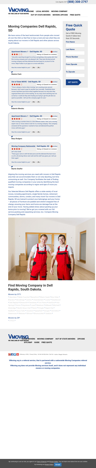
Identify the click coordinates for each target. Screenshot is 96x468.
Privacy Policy (33, 354)
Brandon (11, 300)
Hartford (51, 302)
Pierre (34, 308)
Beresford (35, 297)
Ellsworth (23, 302)
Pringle (41, 308)
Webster (21, 313)
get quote (73, 82)
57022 (11, 320)
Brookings (20, 300)
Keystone (26, 305)
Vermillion (55, 311)
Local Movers (42, 11)
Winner (29, 313)
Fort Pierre (42, 302)
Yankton (48, 313)
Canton (29, 300)
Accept (57, 464)
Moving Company (59, 11)
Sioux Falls (20, 311)
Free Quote (75, 15)
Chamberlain (38, 300)
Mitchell (56, 305)
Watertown (12, 313)
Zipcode (81, 339)
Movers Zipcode (60, 15)
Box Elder (55, 297)
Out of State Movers (41, 15)
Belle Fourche (23, 297)
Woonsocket (39, 313)
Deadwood (56, 300)
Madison (40, 305)
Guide (36, 342)
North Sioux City (23, 308)
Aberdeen (13, 297)
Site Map (28, 342)
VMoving (22, 354)
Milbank (48, 305)
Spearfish (38, 311)
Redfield (11, 311)
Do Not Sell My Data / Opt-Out (45, 354)
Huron (18, 305)
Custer (47, 300)
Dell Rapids (13, 302)
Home (31, 11)
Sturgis (47, 311)
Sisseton (29, 311)
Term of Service (42, 461)
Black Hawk (45, 297)
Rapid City (49, 308)
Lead (33, 305)
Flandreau (33, 302)
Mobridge (12, 308)
